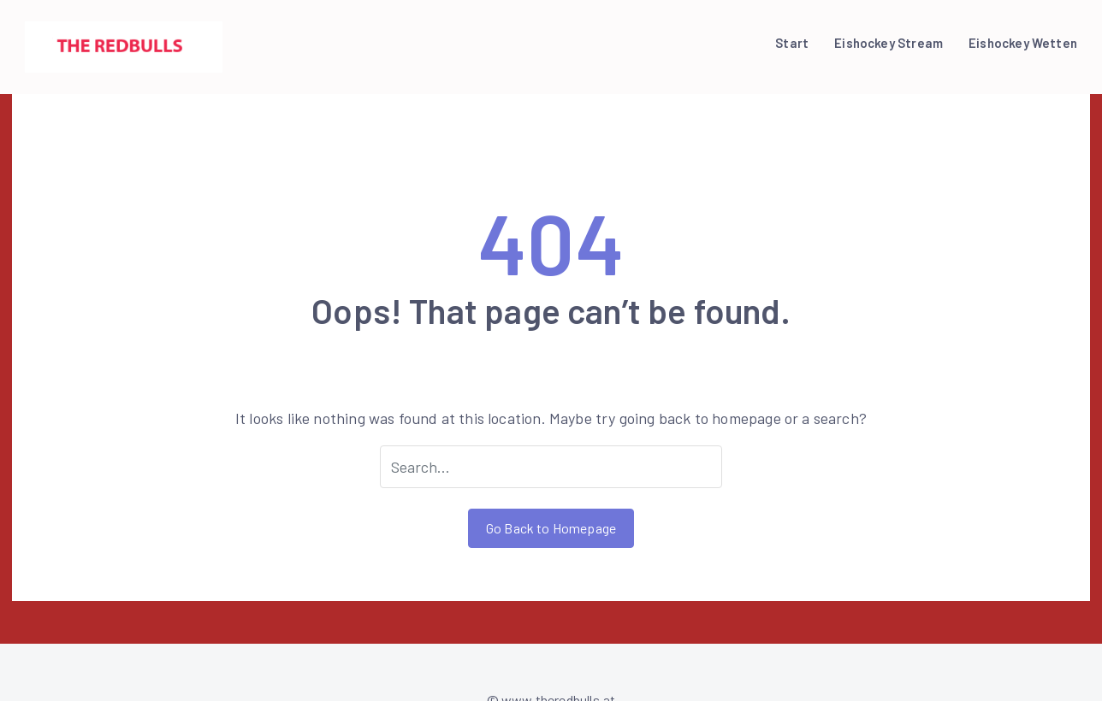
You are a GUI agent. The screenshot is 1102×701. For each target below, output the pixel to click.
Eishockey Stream (888, 42)
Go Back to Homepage (551, 528)
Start (792, 42)
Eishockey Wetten (1023, 42)
